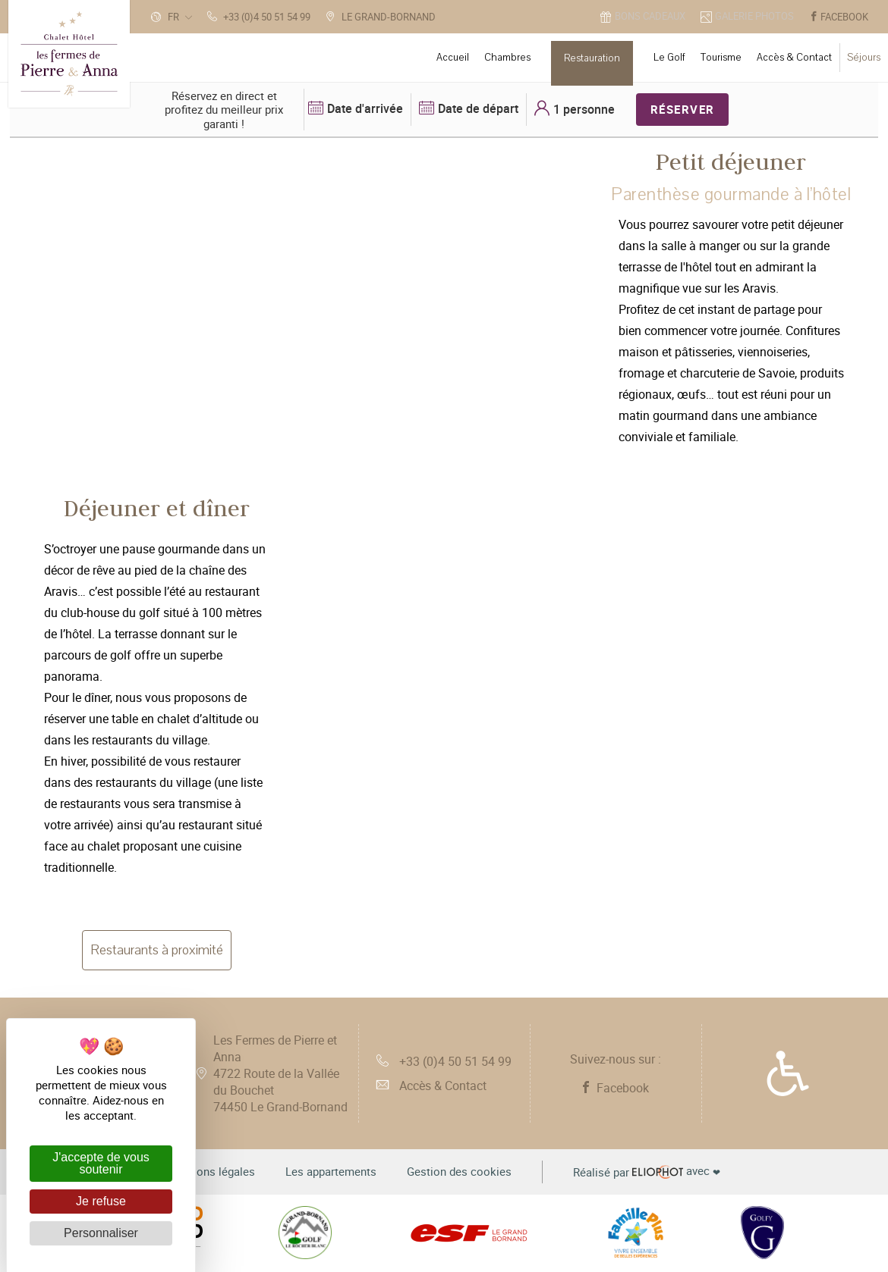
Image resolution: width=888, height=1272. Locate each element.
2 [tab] (292, 455)
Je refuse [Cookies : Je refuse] (101, 1201)
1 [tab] (269, 455)
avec (646, 1172)
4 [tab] (625, 978)
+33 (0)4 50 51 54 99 (444, 1061)
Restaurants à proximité (156, 950)
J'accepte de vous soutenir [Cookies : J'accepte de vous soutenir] (101, 1163)
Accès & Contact (431, 1085)
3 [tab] (315, 455)
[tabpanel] (593, 477)
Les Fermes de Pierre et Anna (280, 1073)
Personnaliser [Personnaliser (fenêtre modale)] (101, 1233)
